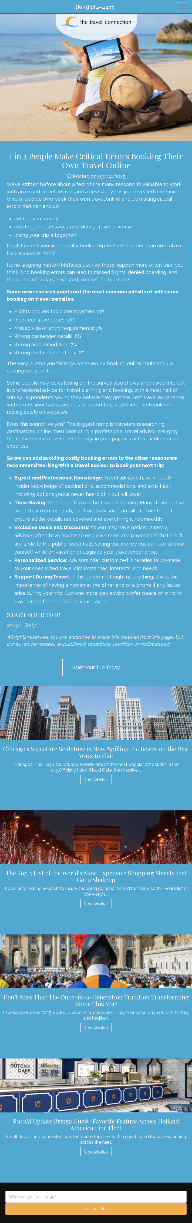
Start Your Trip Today (96, 667)
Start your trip (96, 1209)
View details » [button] (96, 779)
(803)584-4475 (94, 7)
